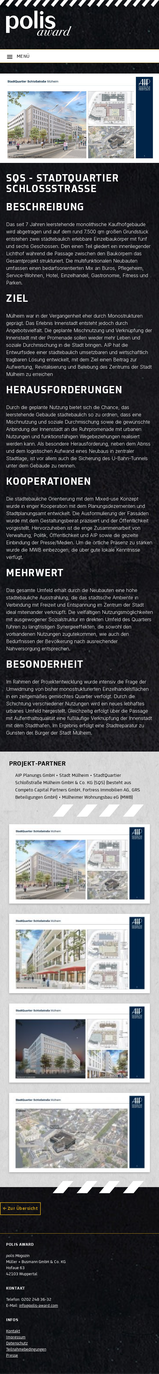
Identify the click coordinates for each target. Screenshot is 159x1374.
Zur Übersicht (23, 1208)
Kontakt (13, 1331)
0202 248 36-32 (36, 1300)
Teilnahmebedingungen (26, 1350)
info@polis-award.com (38, 1306)
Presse (12, 1356)
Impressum (16, 1337)
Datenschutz (17, 1343)
